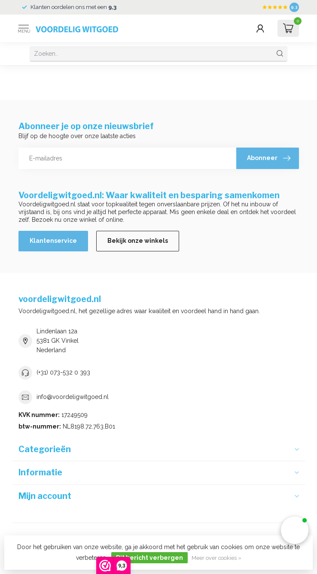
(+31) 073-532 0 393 (63, 372)
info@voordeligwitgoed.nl (73, 396)
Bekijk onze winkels (137, 240)
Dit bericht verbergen (149, 557)
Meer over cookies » (216, 558)
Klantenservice (53, 240)
